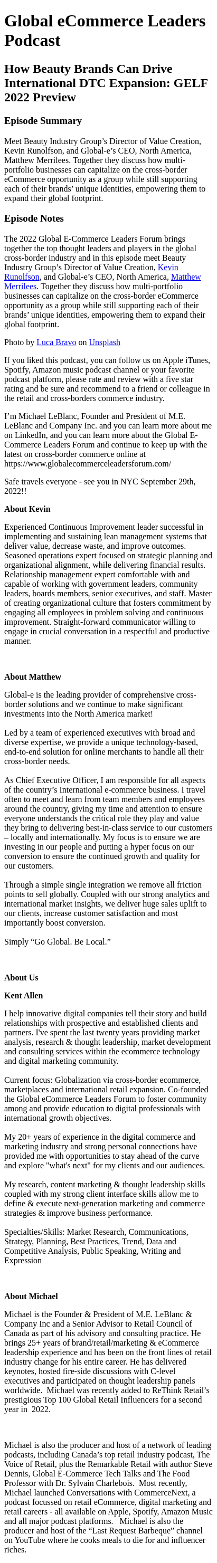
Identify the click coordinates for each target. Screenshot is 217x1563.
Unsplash (104, 342)
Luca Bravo (56, 342)
